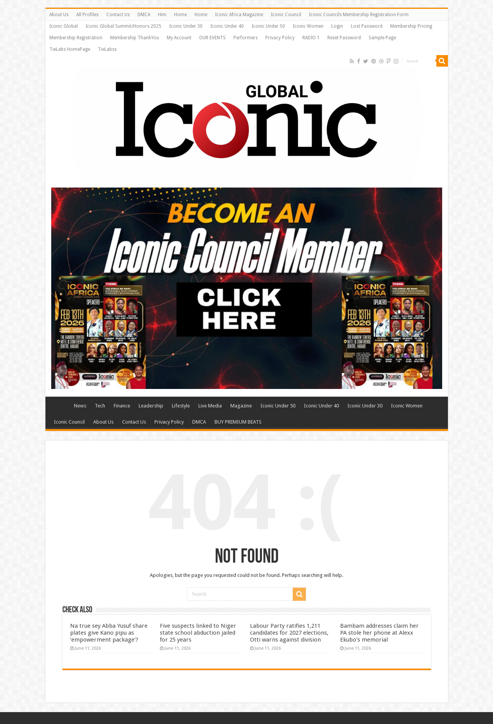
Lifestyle (181, 406)
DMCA (144, 14)
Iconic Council (286, 14)
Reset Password (344, 37)
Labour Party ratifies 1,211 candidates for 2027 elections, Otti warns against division (289, 632)
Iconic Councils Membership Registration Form (359, 14)
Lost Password (366, 26)
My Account (179, 37)
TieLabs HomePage (69, 49)
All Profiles (87, 14)
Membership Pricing (411, 26)
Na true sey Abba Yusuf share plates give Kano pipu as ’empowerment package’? (109, 632)
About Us (59, 14)
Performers (245, 37)
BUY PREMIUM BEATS (238, 422)
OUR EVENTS (212, 37)
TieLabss (107, 49)
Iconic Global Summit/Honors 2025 (123, 26)
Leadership (151, 406)
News (80, 406)
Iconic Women (308, 26)
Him (162, 14)
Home (180, 14)
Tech (100, 406)
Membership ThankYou (134, 37)
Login (337, 26)
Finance (122, 406)
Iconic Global (63, 26)
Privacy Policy (280, 37)
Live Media (210, 406)
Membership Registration (75, 37)
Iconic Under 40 (227, 26)
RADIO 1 (311, 37)
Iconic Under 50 (268, 26)
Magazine (241, 406)
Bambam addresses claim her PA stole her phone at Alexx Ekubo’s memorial (379, 632)
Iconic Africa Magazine (239, 14)
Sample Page (382, 37)
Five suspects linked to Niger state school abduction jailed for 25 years (198, 632)
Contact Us (118, 14)
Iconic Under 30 (186, 26)
